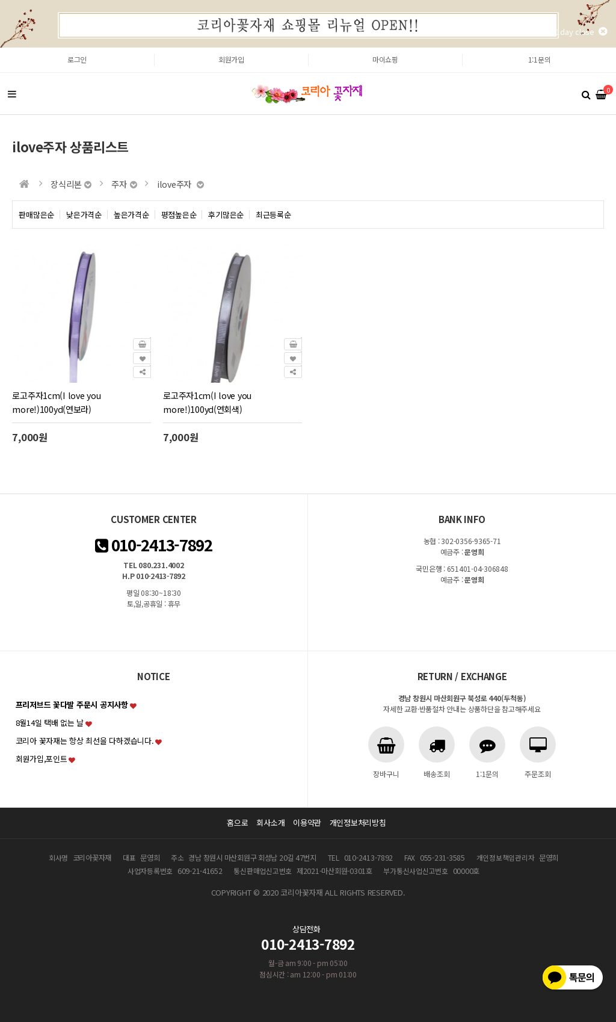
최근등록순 (273, 214)
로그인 (77, 59)
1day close (581, 31)
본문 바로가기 (0, 0)
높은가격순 (131, 214)
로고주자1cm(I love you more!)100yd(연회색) (207, 402)
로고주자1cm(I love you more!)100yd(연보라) (56, 402)
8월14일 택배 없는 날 (50, 722)
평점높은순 (179, 214)
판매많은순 (36, 214)
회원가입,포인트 (41, 758)
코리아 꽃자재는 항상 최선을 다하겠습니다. (85, 740)
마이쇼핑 (385, 59)
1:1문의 (539, 59)
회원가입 (231, 59)
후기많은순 (226, 214)
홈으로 (237, 822)
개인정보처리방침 (358, 822)
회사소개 (270, 822)
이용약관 (307, 822)
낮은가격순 (84, 214)
